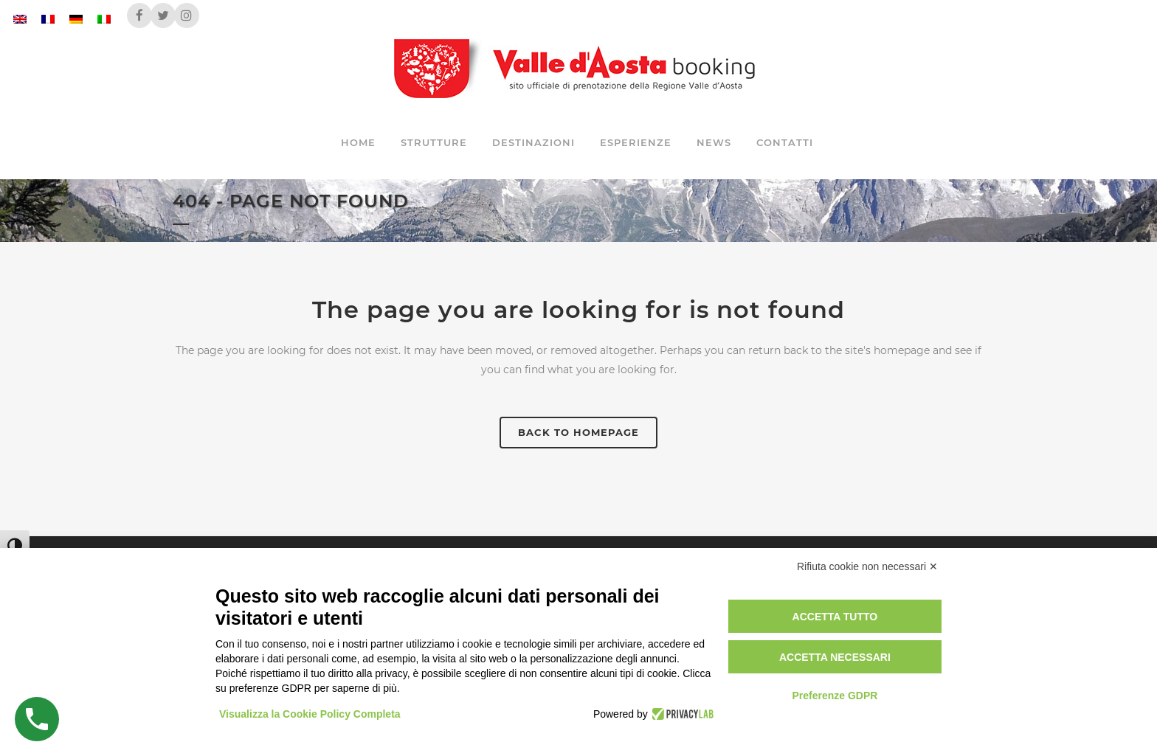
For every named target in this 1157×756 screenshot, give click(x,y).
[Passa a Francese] (48, 19)
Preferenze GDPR (834, 695)
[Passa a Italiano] (104, 19)
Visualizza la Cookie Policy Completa (310, 714)
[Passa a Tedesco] (76, 19)
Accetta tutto (835, 617)
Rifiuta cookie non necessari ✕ (867, 566)
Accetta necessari (835, 657)
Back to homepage (578, 432)
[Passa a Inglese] (20, 19)
